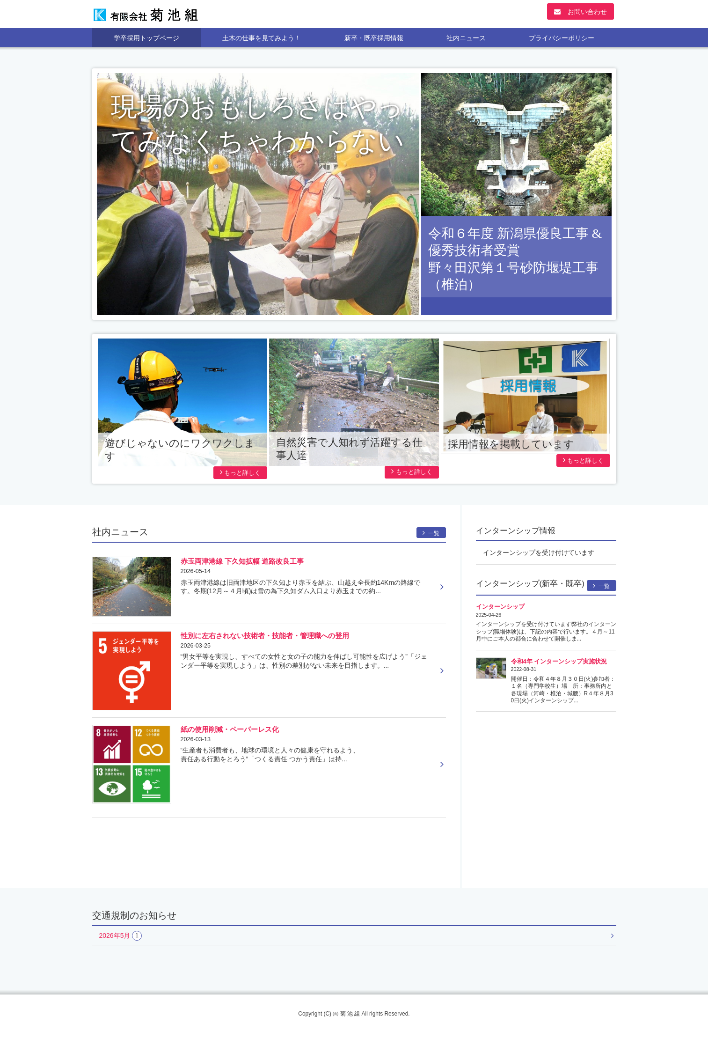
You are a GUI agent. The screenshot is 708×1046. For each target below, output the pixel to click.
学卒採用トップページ (146, 38)
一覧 (431, 533)
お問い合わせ (580, 11)
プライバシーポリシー (561, 38)
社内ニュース (466, 38)
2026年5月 (120, 936)
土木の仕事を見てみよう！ (261, 38)
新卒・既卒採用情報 (373, 38)
